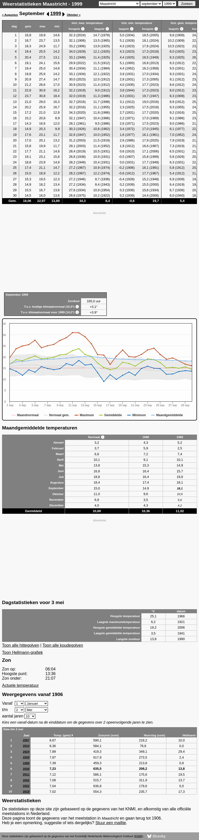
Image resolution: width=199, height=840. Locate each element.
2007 (26, 740)
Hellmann (189, 735)
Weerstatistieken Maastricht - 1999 (42, 4)
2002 (26, 780)
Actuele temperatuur (20, 685)
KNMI (138, 836)
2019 (26, 791)
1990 (26, 763)
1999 (55, 13)
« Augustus (10, 14)
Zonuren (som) (108, 735)
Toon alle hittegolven (20, 645)
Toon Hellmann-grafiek (22, 652)
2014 (26, 745)
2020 (26, 757)
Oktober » (74, 14)
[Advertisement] (99, 251)
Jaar (26, 735)
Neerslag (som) (154, 735)
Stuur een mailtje (110, 823)
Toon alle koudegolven (63, 645)
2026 (26, 768)
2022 (26, 785)
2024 (26, 751)
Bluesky (156, 836)
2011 (26, 774)
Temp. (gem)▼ (64, 735)
